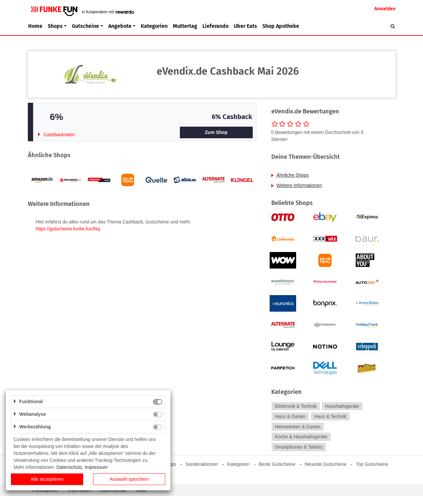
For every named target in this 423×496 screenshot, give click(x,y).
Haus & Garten (290, 416)
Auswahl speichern (129, 479)
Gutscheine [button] (85, 26)
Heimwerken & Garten (298, 426)
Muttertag (185, 26)
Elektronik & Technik (296, 406)
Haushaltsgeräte (342, 406)
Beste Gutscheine (277, 464)
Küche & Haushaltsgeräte (301, 437)
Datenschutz (69, 467)
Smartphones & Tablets (299, 447)
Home (35, 26)
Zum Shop (216, 132)
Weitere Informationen (299, 185)
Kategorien (154, 26)
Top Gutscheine (372, 464)
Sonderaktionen (201, 464)
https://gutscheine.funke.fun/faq (68, 228)
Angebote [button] (120, 26)
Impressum (96, 467)
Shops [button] (55, 26)
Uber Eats (245, 26)
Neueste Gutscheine (326, 464)
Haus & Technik (330, 416)
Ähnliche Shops (293, 175)
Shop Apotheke (280, 26)
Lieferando (215, 26)
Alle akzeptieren (47, 479)
